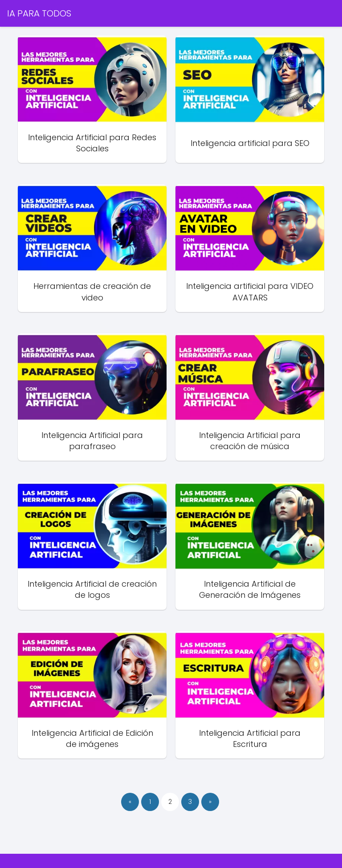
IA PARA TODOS (39, 13)
